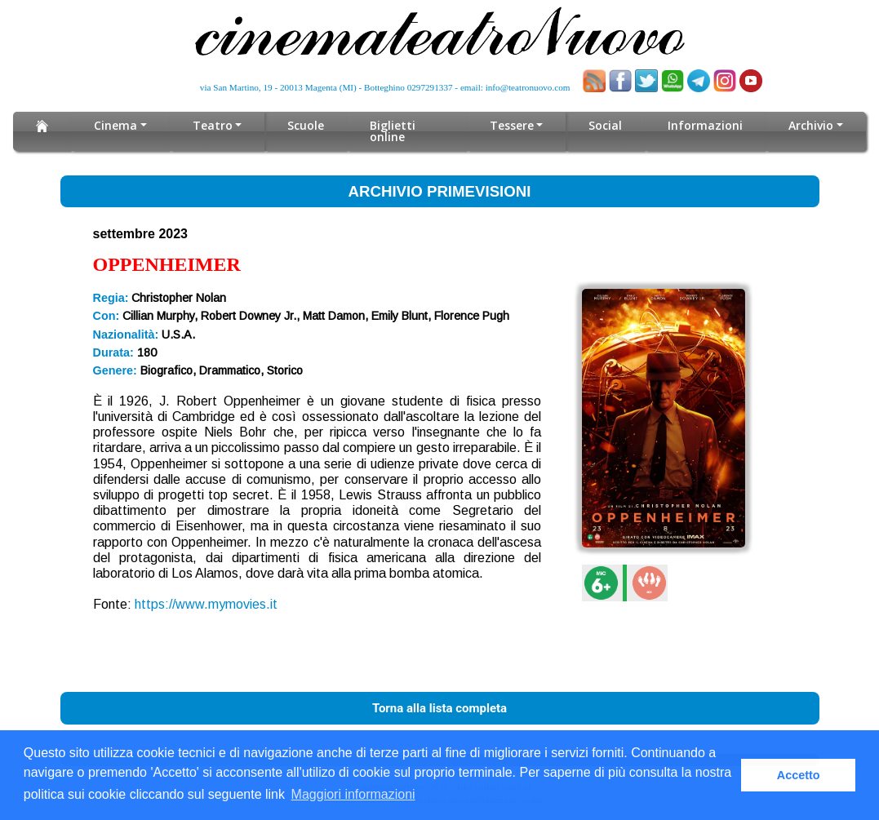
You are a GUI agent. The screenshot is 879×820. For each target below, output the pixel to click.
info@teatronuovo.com (528, 87)
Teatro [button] (213, 125)
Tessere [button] (512, 125)
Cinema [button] (115, 125)
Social (605, 125)
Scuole (305, 125)
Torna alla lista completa (439, 708)
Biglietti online (392, 130)
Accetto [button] (798, 775)
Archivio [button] (810, 125)
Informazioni (705, 125)
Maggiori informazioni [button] (353, 794)
